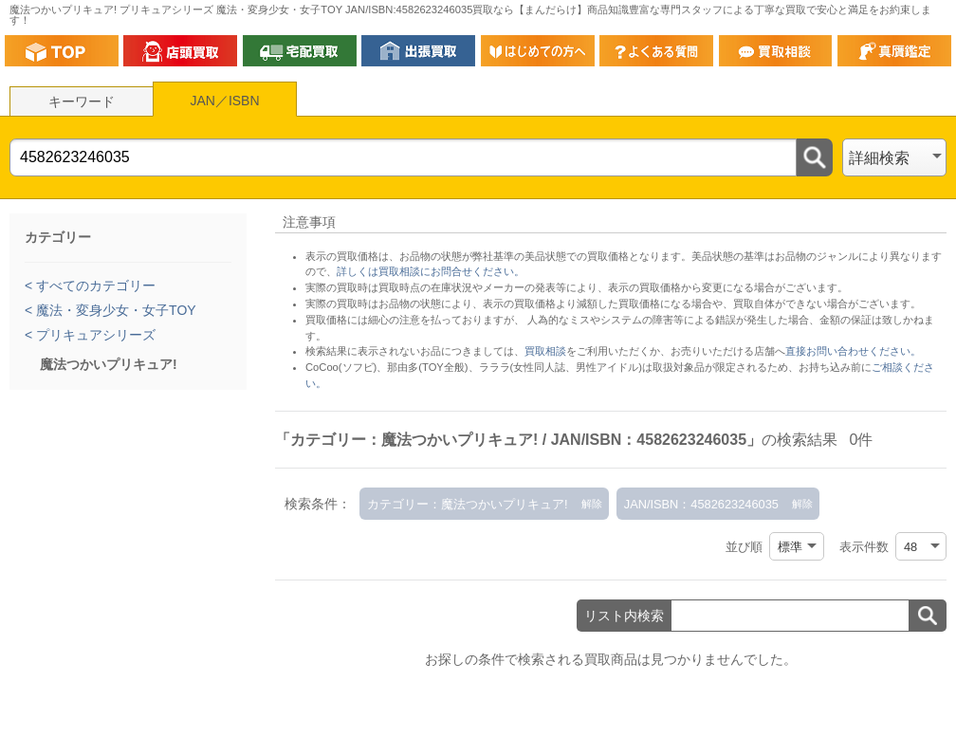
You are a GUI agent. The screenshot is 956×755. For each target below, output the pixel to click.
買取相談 (545, 351)
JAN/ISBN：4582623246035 (701, 504)
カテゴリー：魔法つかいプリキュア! (467, 504)
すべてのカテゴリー (94, 285)
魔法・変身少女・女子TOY (113, 310)
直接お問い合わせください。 (853, 351)
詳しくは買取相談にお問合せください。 (430, 271)
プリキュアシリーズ (94, 334)
